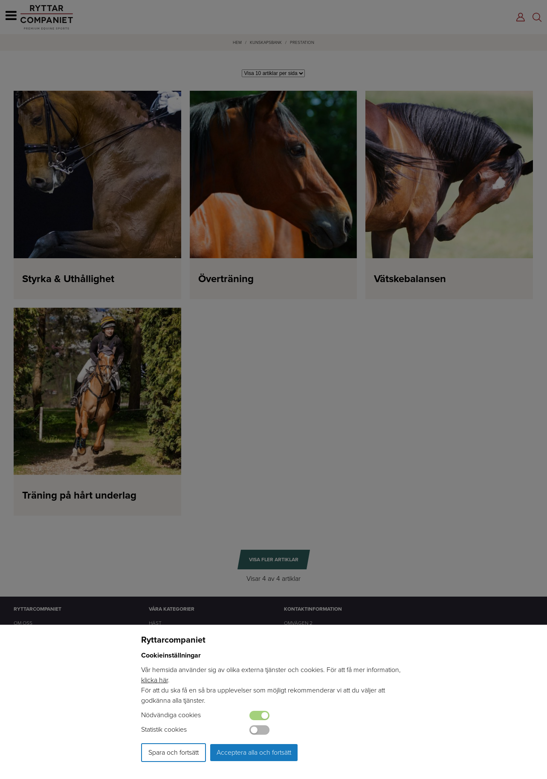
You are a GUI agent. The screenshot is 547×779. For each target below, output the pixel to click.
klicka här (154, 680)
